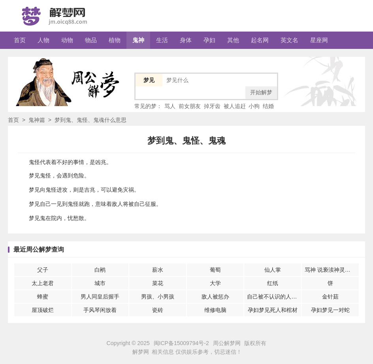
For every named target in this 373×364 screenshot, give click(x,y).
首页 (20, 40)
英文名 (289, 40)
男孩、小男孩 (157, 296)
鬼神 (138, 40)
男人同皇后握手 (100, 296)
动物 (67, 40)
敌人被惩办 (215, 296)
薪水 (157, 270)
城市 (99, 283)
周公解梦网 (227, 343)
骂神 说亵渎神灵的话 (330, 270)
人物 (43, 40)
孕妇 (209, 40)
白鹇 (99, 270)
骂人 (169, 106)
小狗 (254, 106)
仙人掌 (272, 270)
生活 (162, 40)
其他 (233, 40)
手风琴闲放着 (100, 310)
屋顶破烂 (43, 310)
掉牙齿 (212, 106)
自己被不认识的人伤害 (274, 296)
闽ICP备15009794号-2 (181, 343)
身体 (186, 40)
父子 (42, 270)
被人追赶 (235, 106)
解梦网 (140, 352)
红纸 (272, 283)
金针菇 (330, 296)
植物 (115, 40)
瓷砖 (157, 310)
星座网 (319, 40)
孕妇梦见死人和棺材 (273, 310)
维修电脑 (215, 310)
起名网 (260, 40)
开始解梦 (261, 92)
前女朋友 (190, 106)
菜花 (157, 283)
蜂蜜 (42, 296)
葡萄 (215, 270)
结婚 (268, 106)
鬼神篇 (36, 120)
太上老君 (43, 283)
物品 (91, 40)
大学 (215, 283)
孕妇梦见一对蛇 (330, 310)
